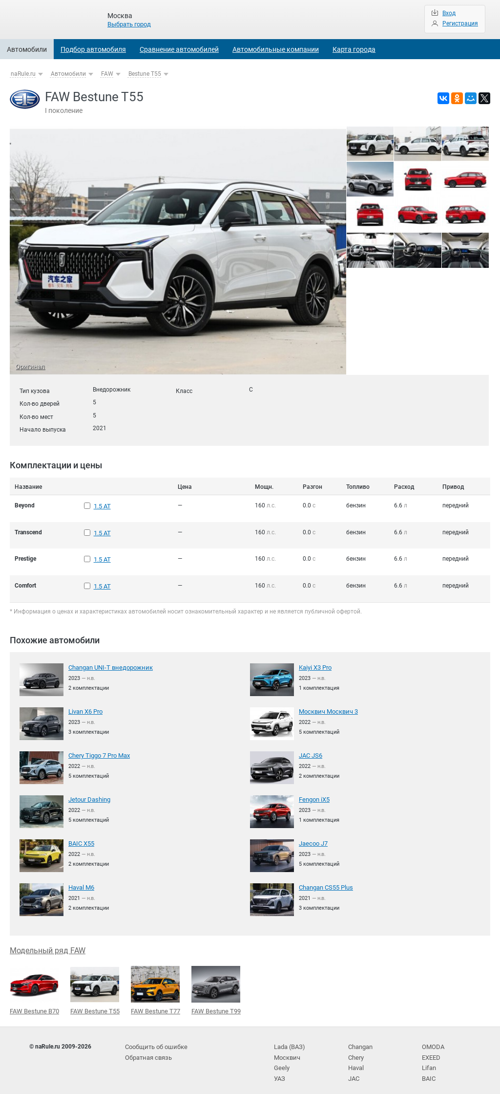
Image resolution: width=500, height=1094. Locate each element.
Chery (355, 1049)
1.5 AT (102, 505)
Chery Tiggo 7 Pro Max (98, 749)
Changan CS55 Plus (325, 881)
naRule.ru (23, 73)
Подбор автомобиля (93, 49)
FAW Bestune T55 (95, 984)
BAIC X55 (80, 837)
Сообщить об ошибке (155, 1039)
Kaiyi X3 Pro (315, 661)
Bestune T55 (144, 73)
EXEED (431, 1049)
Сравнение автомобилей (179, 49)
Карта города (354, 49)
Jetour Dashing (88, 793)
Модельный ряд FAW (47, 944)
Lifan (428, 1059)
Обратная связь (147, 1049)
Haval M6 (81, 881)
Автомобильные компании (275, 49)
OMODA (432, 1039)
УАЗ (279, 1069)
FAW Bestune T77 (155, 984)
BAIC (428, 1069)
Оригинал (29, 366)
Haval (356, 1059)
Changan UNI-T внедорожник (108, 661)
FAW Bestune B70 (34, 984)
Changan (360, 1039)
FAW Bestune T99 (216, 984)
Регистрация (460, 23)
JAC (353, 1069)
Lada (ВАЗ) (288, 1039)
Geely (281, 1059)
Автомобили (27, 49)
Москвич (286, 1049)
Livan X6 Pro (85, 705)
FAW (107, 73)
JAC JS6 (310, 749)
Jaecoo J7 (313, 837)
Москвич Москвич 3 (326, 705)
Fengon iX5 (314, 793)
